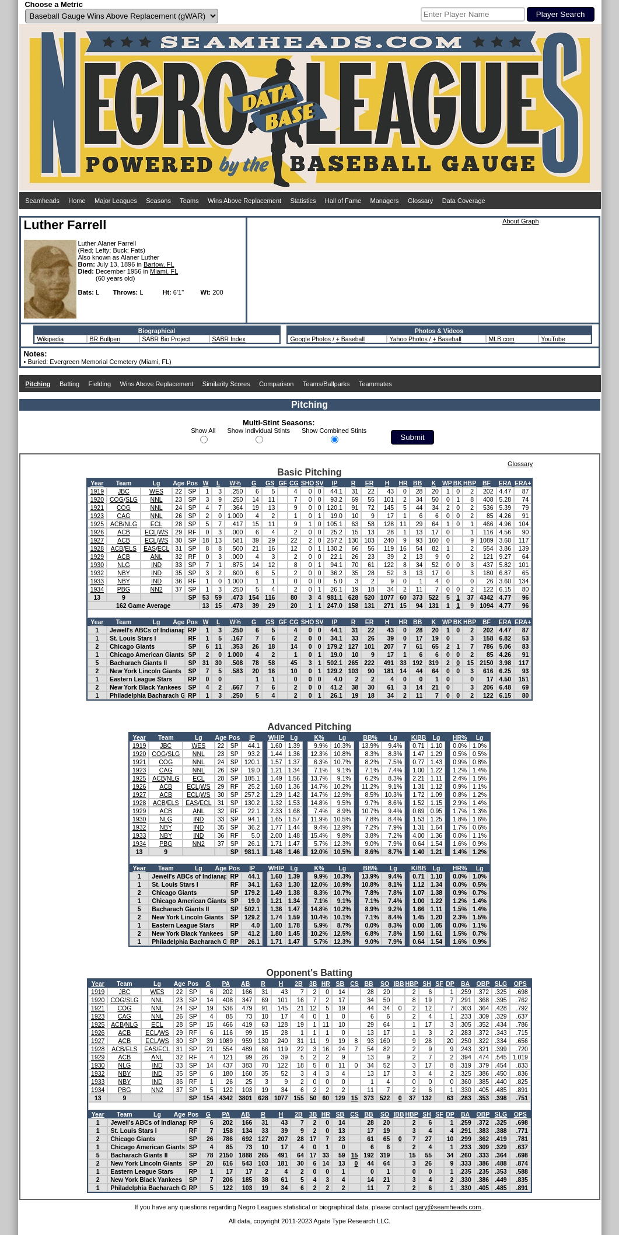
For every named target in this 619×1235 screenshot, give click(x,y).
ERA (505, 483)
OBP (483, 983)
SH (426, 983)
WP (447, 483)
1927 (97, 540)
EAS (150, 548)
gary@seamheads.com (448, 1206)
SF (439, 983)
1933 (97, 581)
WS (163, 532)
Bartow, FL (159, 264)
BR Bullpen (105, 338)
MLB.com (502, 338)
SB (340, 983)
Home (76, 200)
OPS (520, 983)
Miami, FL (164, 271)
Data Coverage (463, 200)
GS (269, 483)
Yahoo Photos (409, 338)
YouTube (553, 338)
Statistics (303, 200)
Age (178, 483)
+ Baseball (350, 338)
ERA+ (523, 483)
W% (235, 483)
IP (335, 483)
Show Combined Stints (334, 430)
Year (96, 483)
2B (298, 983)
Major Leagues (116, 200)
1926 (97, 532)
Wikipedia (50, 338)
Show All (203, 430)
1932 (97, 572)
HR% (460, 737)
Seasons (158, 200)
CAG (124, 515)
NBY (123, 572)
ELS (131, 548)
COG (117, 499)
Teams (189, 200)
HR (402, 483)
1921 (97, 507)
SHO (307, 483)
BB (417, 483)
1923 (97, 515)
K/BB (418, 737)
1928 (97, 548)
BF (486, 483)
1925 (97, 523)
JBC (124, 491)
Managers (384, 200)
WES (156, 491)
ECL (156, 523)
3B (313, 983)
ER (369, 483)
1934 (97, 589)
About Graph (520, 221)
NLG (130, 523)
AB (245, 983)
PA (226, 983)
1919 (97, 491)
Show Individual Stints (258, 430)
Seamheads (42, 200)
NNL (157, 499)
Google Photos (311, 338)
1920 (97, 499)
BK (457, 483)
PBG (123, 589)
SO (384, 983)
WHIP (276, 737)
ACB (116, 523)
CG (294, 483)
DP (450, 983)
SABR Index (229, 338)
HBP (469, 483)
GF (282, 483)
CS (354, 983)
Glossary (420, 200)
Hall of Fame (343, 200)
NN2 (157, 589)
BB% (370, 737)
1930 (97, 564)
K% (319, 737)
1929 (97, 556)
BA (465, 983)
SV (319, 483)
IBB (398, 983)
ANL (156, 556)
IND (156, 564)
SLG (131, 499)
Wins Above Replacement (244, 200)
